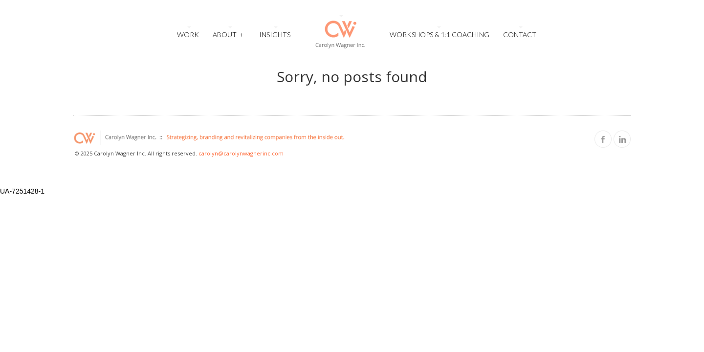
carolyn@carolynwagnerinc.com (241, 153)
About (228, 33)
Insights (274, 34)
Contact (519, 34)
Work (188, 34)
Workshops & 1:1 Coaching (439, 34)
